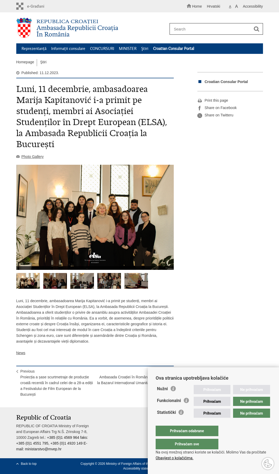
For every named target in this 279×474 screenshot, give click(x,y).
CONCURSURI (102, 48)
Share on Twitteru (215, 115)
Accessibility (253, 6)
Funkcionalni (169, 411)
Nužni (162, 399)
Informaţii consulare (68, 48)
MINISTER (127, 48)
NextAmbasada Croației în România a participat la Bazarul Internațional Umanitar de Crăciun (133, 377)
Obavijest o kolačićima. (174, 458)
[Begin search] (256, 29)
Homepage (25, 62)
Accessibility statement (139, 468)
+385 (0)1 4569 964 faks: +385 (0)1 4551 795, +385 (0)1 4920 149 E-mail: (52, 443)
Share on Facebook (217, 108)
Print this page (212, 100)
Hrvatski (213, 6)
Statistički (166, 422)
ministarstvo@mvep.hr (43, 449)
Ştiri (144, 48)
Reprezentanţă (34, 48)
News (20, 353)
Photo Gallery (33, 156)
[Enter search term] (214, 29)
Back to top (29, 464)
